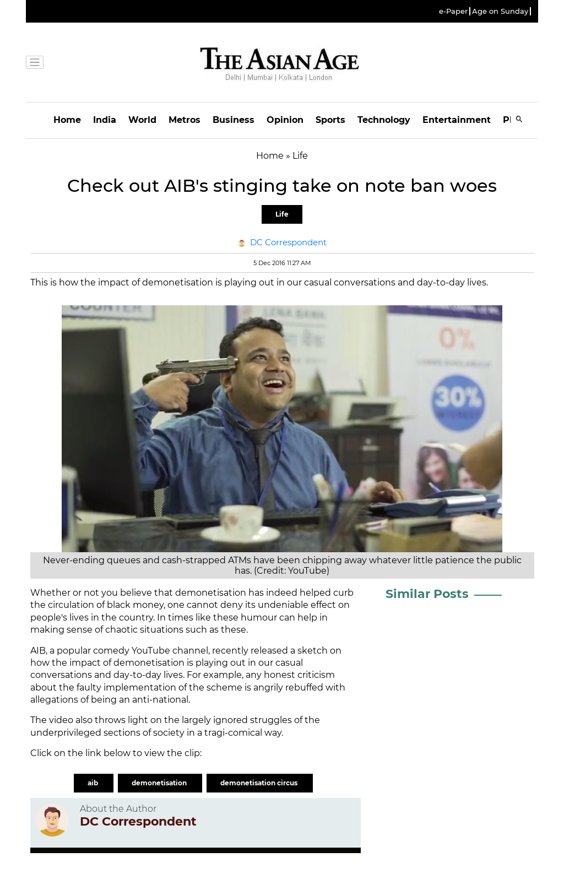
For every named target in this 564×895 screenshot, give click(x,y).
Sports (330, 120)
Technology (383, 120)
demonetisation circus (259, 783)
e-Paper (453, 11)
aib (94, 783)
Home (67, 120)
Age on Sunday (500, 11)
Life (282, 214)
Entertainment (456, 120)
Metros (184, 120)
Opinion (285, 120)
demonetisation (160, 783)
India (104, 120)
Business (233, 120)
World (142, 120)
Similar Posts (427, 593)
